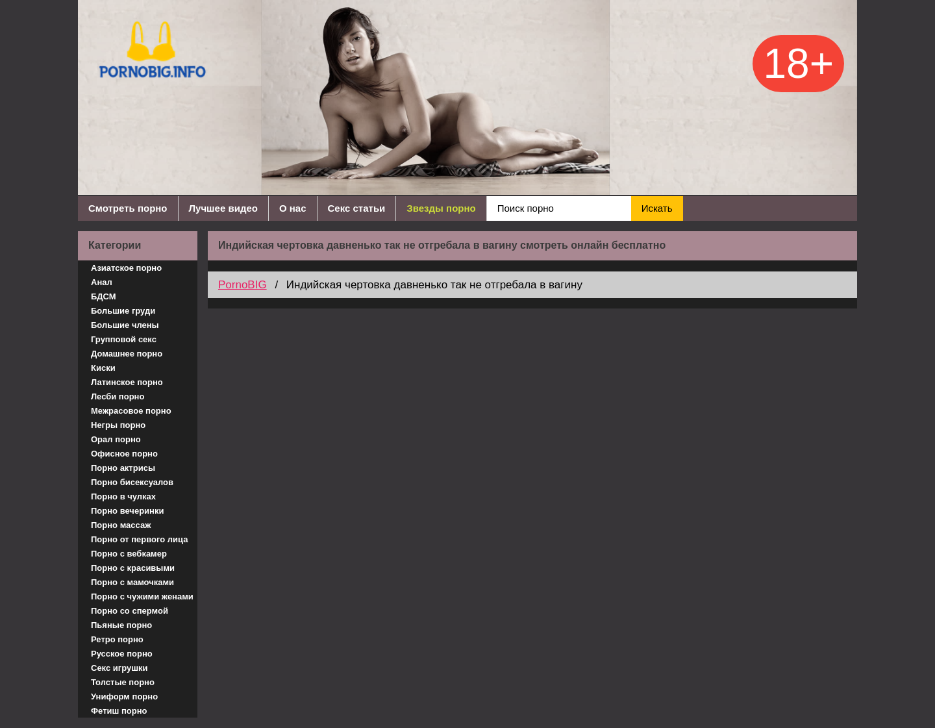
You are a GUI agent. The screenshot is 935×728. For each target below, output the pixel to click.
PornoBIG (242, 285)
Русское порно (122, 654)
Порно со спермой (129, 611)
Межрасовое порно (131, 411)
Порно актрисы (123, 468)
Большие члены (125, 325)
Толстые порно (123, 682)
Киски (103, 368)
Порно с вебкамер (129, 554)
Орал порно (116, 439)
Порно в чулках (123, 496)
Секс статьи (357, 208)
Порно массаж (121, 525)
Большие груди (123, 311)
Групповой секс (123, 339)
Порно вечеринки (127, 511)
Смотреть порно (128, 208)
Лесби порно (117, 396)
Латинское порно (127, 382)
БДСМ (103, 296)
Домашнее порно (126, 353)
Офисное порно (124, 453)
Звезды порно (440, 208)
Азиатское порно (126, 268)
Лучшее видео (223, 208)
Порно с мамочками (132, 582)
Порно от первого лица (139, 539)
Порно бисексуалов (132, 482)
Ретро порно (117, 639)
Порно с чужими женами (142, 596)
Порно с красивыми (133, 568)
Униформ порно (124, 696)
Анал (101, 282)
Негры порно (118, 425)
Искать (657, 208)
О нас (292, 208)
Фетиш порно (119, 711)
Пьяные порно (121, 625)
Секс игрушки (119, 668)
